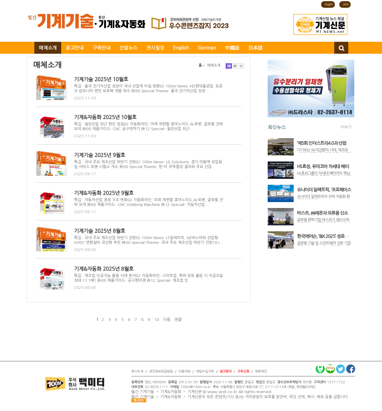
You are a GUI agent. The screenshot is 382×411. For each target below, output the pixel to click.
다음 (166, 319)
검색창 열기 (341, 48)
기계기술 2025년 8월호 (99, 230)
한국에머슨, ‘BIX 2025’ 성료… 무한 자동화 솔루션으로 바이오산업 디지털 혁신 (323, 236)
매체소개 (48, 47)
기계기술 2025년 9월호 (99, 155)
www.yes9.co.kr (222, 392)
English (181, 47)
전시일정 (155, 47)
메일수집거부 (205, 371)
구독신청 (243, 371)
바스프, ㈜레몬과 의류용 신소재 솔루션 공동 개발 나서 (322, 213)
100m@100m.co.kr (196, 387)
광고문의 (226, 371)
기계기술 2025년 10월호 (101, 79)
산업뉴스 (128, 47)
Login (329, 4)
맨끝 (178, 319)
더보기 (346, 127)
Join (346, 4)
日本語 (255, 47)
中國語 (232, 47)
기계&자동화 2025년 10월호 (105, 117)
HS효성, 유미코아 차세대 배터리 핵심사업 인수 (323, 166)
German (207, 47)
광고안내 (75, 47)
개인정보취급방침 (161, 371)
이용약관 (184, 371)
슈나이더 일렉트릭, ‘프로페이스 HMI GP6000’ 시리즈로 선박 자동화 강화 (324, 189)
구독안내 (101, 47)
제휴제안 (261, 371)
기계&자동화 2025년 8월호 (104, 268)
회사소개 (137, 371)
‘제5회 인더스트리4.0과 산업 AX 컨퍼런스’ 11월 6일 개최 (321, 143)
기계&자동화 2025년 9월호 (104, 193)
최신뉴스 (277, 127)
